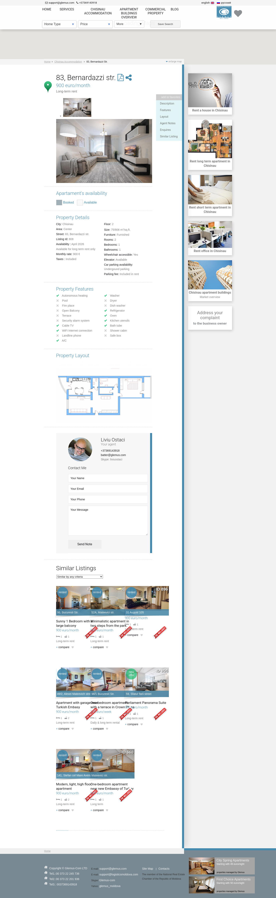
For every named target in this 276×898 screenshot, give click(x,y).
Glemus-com (107, 880)
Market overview (210, 297)
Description (167, 103)
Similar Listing (169, 136)
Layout (164, 116)
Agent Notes (167, 123)
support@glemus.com (113, 868)
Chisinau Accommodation (68, 61)
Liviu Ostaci (113, 440)
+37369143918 (110, 450)
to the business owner (210, 323)
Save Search (165, 24)
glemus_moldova (110, 886)
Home (47, 61)
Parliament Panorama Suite (145, 703)
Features (165, 110)
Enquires (165, 129)
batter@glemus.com (113, 455)
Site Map (147, 868)
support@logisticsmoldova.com (118, 874)
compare (63, 647)
